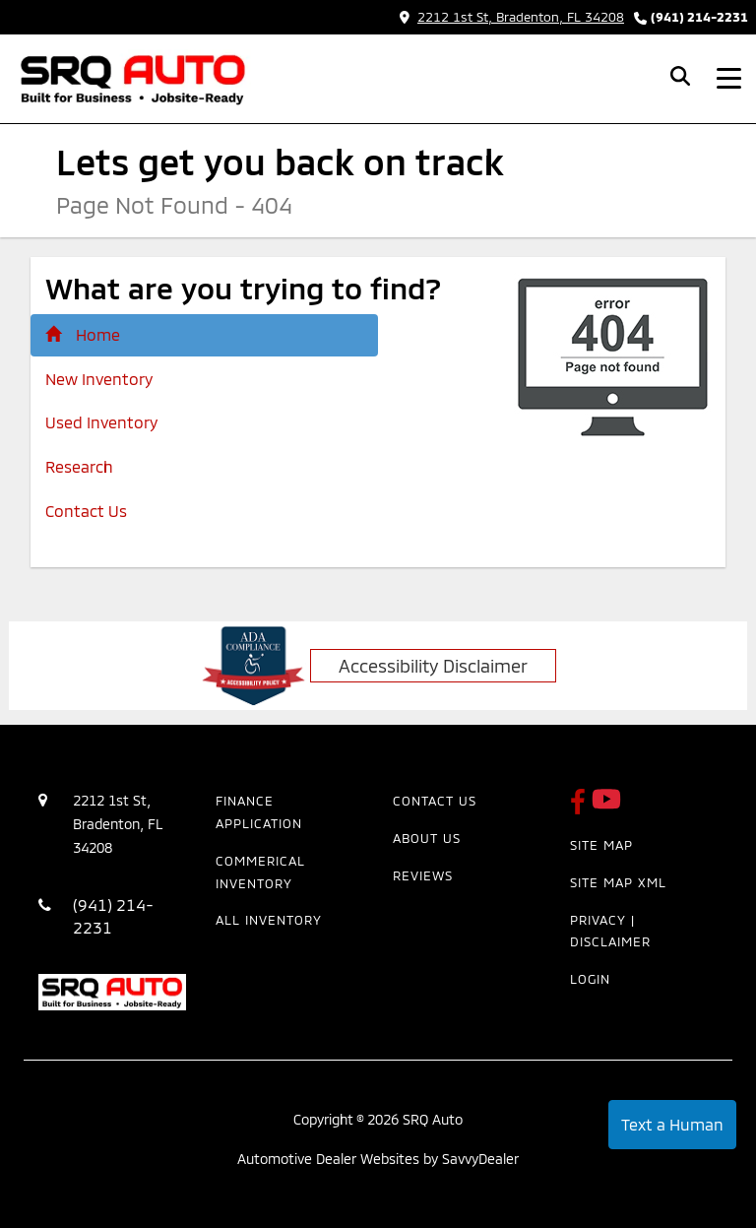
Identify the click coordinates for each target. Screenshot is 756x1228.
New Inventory (99, 378)
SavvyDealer (480, 1158)
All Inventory (269, 920)
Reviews (423, 875)
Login (590, 979)
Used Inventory (101, 422)
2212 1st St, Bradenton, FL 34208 (512, 17)
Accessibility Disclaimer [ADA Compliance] (433, 666)
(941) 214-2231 (699, 17)
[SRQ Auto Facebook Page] (581, 807)
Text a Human (672, 1124)
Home (82, 334)
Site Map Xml (618, 882)
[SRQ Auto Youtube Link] (606, 807)
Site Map (601, 845)
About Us (427, 838)
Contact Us (86, 510)
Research (79, 466)
